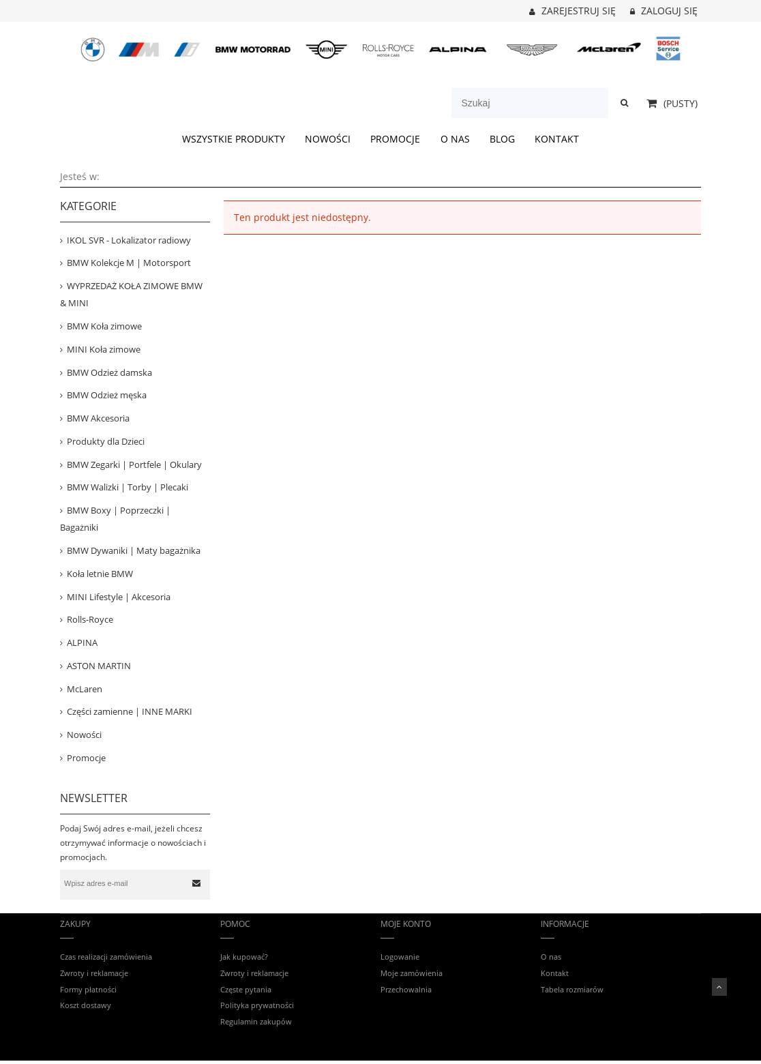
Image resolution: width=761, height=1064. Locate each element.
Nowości (84, 734)
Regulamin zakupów (256, 1021)
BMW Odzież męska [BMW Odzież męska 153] (107, 395)
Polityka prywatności (257, 1005)
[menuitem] (233, 138)
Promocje (86, 758)
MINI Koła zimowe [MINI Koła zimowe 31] (103, 349)
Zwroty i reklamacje (94, 973)
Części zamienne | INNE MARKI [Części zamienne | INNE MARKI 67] (129, 711)
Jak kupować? (244, 956)
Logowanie (399, 956)
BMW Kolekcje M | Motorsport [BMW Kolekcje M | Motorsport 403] (129, 262)
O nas (551, 956)
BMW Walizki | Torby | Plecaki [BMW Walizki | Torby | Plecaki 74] (127, 487)
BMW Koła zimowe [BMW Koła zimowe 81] (104, 326)
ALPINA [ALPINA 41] (82, 642)
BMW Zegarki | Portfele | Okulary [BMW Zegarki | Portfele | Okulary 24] (134, 464)
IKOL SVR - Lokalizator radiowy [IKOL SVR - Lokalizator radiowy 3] (129, 240)
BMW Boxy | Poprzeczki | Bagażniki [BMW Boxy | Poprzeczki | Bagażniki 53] (115, 518)
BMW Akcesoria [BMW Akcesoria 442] (98, 418)
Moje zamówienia (411, 973)
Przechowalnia (406, 989)
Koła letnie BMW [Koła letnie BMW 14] (100, 573)
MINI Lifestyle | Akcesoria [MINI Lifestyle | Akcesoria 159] (118, 597)
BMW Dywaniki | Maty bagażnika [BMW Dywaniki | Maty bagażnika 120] (133, 550)
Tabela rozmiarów (572, 989)
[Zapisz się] (196, 883)
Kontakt (555, 973)
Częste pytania (245, 989)
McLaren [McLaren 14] (84, 689)
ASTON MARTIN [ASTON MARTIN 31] (99, 666)
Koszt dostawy (85, 1005)
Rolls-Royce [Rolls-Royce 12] (90, 619)
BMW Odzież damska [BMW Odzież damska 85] (109, 372)
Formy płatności (88, 989)
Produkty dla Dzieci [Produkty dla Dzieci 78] (106, 441)
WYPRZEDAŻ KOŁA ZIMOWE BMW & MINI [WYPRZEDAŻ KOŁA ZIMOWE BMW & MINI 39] (131, 294)
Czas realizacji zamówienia (106, 956)
